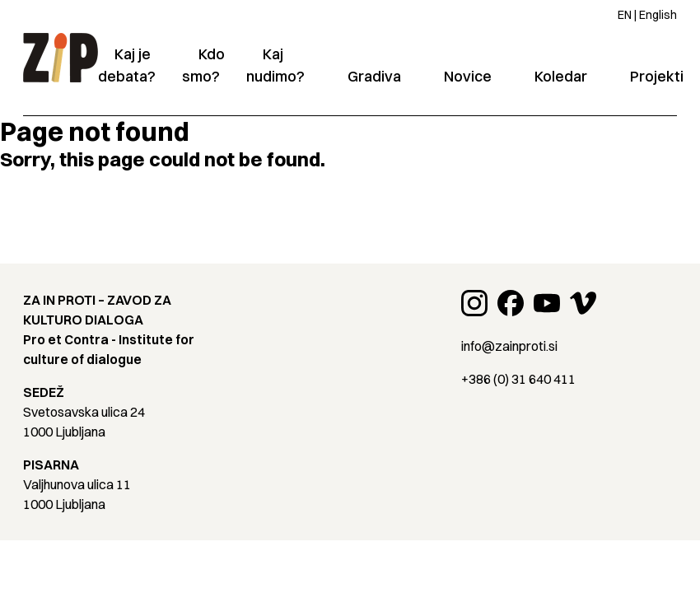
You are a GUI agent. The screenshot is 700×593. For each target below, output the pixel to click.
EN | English (647, 14)
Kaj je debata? (127, 65)
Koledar (560, 76)
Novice (468, 76)
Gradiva (374, 76)
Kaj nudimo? (275, 65)
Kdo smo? (203, 65)
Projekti (657, 76)
